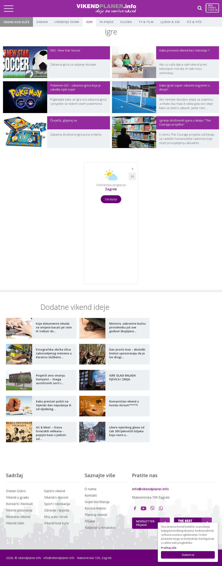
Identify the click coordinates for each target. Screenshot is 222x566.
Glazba (126, 22)
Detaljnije (111, 199)
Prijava (90, 521)
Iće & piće (194, 22)
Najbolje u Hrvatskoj (100, 527)
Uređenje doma (67, 22)
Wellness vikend (18, 517)
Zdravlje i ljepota (56, 510)
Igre (89, 22)
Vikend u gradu (17, 497)
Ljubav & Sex (170, 22)
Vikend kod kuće (16, 22)
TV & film (146, 22)
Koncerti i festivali (19, 504)
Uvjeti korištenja (97, 502)
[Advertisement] (48, 222)
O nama (90, 489)
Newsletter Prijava (151, 523)
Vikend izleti (15, 523)
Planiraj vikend (96, 514)
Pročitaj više (168, 548)
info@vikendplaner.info (150, 489)
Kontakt (91, 495)
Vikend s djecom (56, 497)
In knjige (107, 22)
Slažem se (188, 555)
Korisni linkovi (95, 508)
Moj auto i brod (55, 517)
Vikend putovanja (19, 510)
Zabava (42, 22)
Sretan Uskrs (16, 491)
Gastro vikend (54, 491)
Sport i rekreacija (57, 504)
